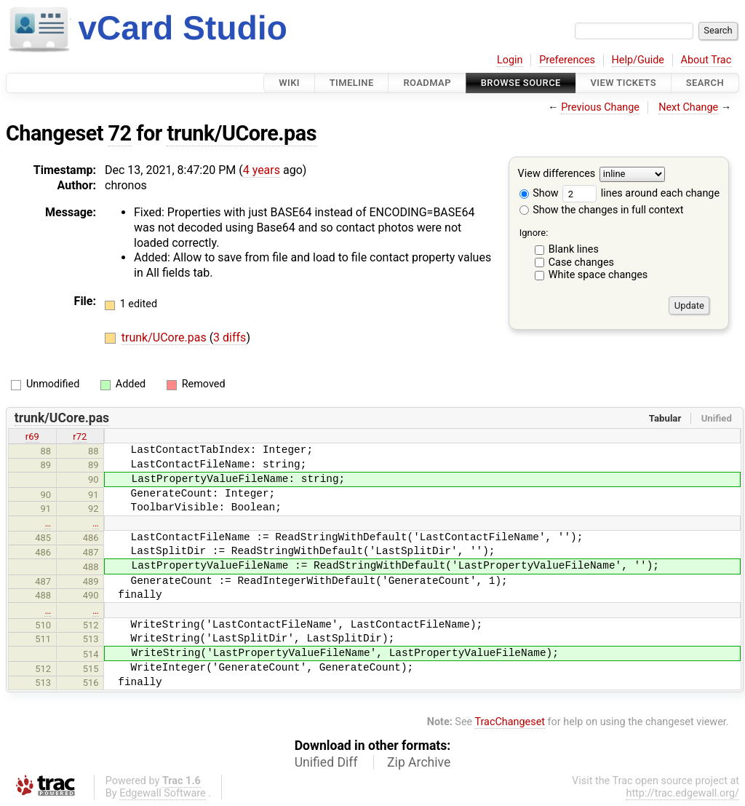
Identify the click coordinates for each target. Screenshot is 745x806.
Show (539, 193)
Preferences (567, 60)
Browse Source (521, 82)
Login (510, 60)
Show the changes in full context (601, 210)
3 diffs (229, 337)
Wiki (289, 82)
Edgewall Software (162, 793)
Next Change (688, 107)
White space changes (598, 275)
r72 (80, 436)
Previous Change (600, 107)
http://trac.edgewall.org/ (682, 793)
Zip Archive (418, 762)
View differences (557, 174)
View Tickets (623, 82)
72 (120, 133)
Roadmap (427, 82)
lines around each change (641, 193)
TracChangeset (509, 722)
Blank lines (574, 249)
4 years (261, 170)
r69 (32, 436)
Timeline (352, 82)
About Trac (706, 60)
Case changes (581, 262)
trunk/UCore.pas (241, 133)
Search (705, 82)
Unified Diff (326, 762)
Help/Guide (638, 60)
